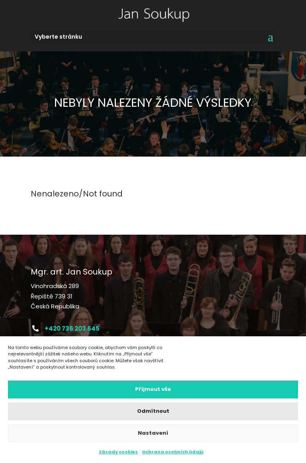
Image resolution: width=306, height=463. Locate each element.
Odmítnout (153, 411)
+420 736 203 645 (72, 328)
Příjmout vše (153, 389)
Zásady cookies (118, 452)
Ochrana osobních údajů (172, 452)
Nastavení (153, 433)
